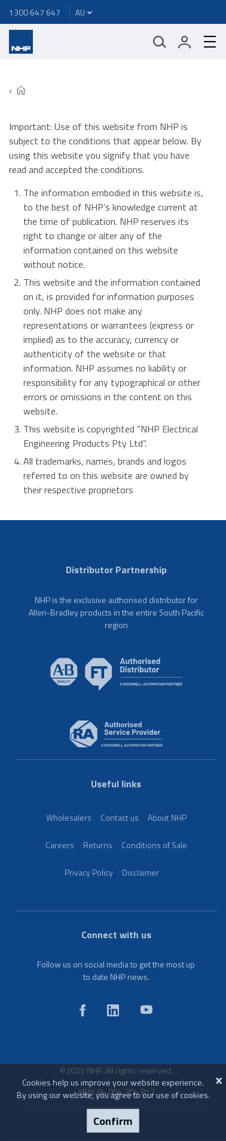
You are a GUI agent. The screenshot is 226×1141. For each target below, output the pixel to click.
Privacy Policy (89, 872)
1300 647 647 (34, 12)
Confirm (113, 1120)
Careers (59, 845)
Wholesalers (68, 817)
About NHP (167, 817)
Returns (97, 845)
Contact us (119, 817)
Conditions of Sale (154, 845)
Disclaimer (140, 872)
